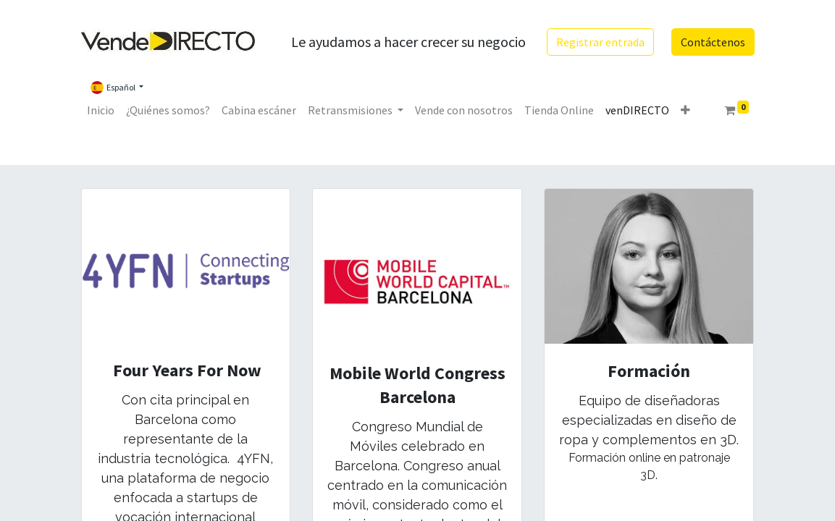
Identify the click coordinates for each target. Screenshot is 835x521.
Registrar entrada (600, 42)
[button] (685, 110)
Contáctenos (713, 42)
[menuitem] (100, 110)
